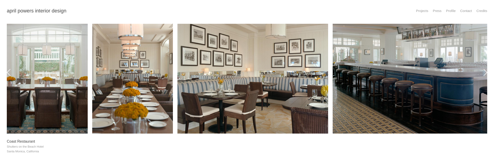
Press (437, 11)
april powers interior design (36, 11)
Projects (422, 11)
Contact (466, 11)
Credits (481, 11)
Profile (451, 11)
